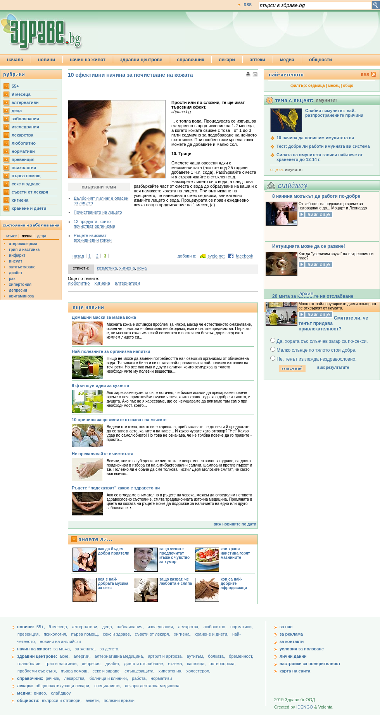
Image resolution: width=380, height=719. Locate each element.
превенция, (29, 634)
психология (24, 167)
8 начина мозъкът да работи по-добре (316, 196)
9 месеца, (59, 626)
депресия (18, 290)
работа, (139, 678)
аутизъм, (196, 656)
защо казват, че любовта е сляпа (175, 581)
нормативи (23, 151)
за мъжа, (62, 648)
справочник (190, 59)
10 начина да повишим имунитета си (315, 137)
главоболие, (30, 663)
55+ (15, 86)
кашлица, (197, 663)
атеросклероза (23, 244)
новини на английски (60, 641)
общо (348, 85)
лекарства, (189, 626)
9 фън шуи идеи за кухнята (100, 385)
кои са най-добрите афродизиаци (234, 583)
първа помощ (26, 175)
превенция (23, 159)
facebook (244, 256)
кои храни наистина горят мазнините (235, 553)
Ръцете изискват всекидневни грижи (93, 237)
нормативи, (241, 626)
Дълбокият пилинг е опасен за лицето (101, 200)
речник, (53, 678)
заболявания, (131, 626)
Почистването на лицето (98, 212)
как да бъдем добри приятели (114, 551)
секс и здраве (26, 183)
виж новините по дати (235, 524)
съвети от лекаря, (153, 634)
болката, (217, 656)
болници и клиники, (109, 678)
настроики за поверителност (310, 663)
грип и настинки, (62, 663)
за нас (286, 626)
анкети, (92, 700)
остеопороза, (223, 663)
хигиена (20, 200)
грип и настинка (24, 249)
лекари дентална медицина (152, 685)
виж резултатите (333, 367)
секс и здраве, (117, 634)
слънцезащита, (139, 671)
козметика (107, 268)
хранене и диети (29, 208)
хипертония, (171, 671)
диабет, (113, 663)
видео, (40, 693)
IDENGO (304, 707)
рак (12, 279)
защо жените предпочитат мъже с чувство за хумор (174, 555)
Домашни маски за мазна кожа (104, 317)
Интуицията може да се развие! (308, 246)
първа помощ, (85, 634)
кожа (142, 268)
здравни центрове (141, 59)
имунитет (294, 170)
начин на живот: (34, 648)
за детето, (109, 648)
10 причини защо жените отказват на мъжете (119, 419)
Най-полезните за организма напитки (111, 351)
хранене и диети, (212, 634)
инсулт (15, 261)
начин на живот (87, 59)
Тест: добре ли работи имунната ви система (323, 146)
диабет (15, 273)
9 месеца (21, 94)
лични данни (293, 656)
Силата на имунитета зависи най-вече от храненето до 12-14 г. (319, 157)
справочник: (30, 678)
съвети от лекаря (30, 192)
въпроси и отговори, (61, 700)
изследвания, (161, 626)
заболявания (25, 118)
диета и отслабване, (145, 663)
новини (46, 59)
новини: (25, 626)
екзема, (176, 663)
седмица (316, 85)
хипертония (20, 284)
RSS (248, 5)
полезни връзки (119, 700)
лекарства (22, 135)
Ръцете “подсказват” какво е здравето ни (116, 488)
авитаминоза (21, 296)
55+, (41, 626)
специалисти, (107, 685)
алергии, (83, 656)
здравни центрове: (37, 656)
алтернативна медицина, (120, 656)
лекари (227, 59)
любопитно (24, 143)
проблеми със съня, (37, 671)
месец (334, 85)
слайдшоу (61, 693)
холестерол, (199, 671)
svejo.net (216, 256)
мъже (11, 236)
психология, (56, 634)
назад (78, 256)
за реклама (291, 634)
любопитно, (215, 626)
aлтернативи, (86, 626)
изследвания (25, 126)
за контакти (292, 641)
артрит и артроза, (166, 656)
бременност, (241, 656)
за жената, (85, 648)
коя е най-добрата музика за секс (113, 583)
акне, (65, 656)
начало (15, 59)
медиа (287, 59)
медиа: (24, 693)
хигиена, (183, 634)
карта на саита (295, 671)
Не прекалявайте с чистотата (102, 453)
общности (320, 59)
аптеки (257, 59)
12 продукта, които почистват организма (94, 223)
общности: (28, 700)
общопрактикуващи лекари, (63, 685)
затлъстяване (22, 267)
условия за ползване (302, 648)
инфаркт (17, 255)
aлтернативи (25, 102)
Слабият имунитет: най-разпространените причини (334, 113)
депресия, (92, 663)
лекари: (25, 685)
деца (17, 110)
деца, (108, 626)
